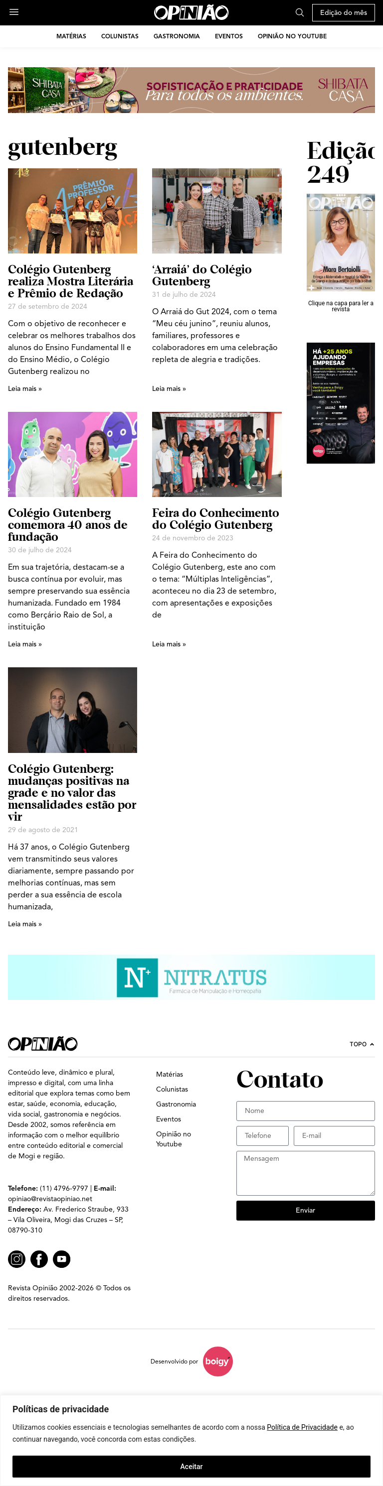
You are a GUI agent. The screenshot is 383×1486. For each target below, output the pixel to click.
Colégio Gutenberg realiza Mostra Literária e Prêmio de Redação (70, 281)
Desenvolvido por (174, 1361)
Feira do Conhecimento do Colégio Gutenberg (215, 518)
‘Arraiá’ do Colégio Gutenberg (202, 275)
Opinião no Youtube (292, 36)
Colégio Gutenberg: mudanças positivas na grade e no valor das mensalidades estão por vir (72, 792)
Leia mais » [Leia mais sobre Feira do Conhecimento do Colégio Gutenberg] (169, 644)
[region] (191, 1440)
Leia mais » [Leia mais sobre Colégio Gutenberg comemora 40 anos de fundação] (25, 644)
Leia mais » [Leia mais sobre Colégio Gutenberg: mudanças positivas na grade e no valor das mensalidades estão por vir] (25, 924)
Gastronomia (177, 36)
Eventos (229, 36)
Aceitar (192, 1467)
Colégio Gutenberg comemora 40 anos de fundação (68, 524)
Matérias (71, 36)
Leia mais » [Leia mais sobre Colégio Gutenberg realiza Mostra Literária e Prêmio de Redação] (25, 388)
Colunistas (120, 36)
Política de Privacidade (302, 1428)
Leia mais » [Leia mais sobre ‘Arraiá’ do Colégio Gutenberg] (169, 388)
